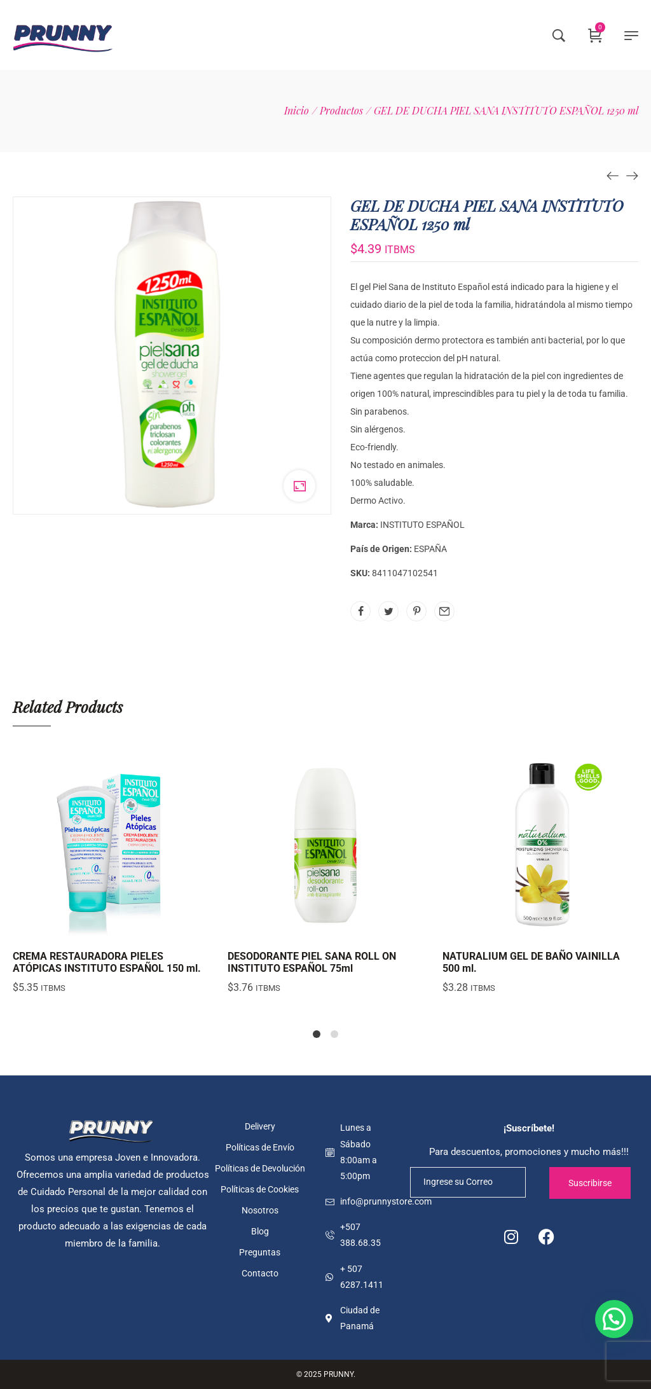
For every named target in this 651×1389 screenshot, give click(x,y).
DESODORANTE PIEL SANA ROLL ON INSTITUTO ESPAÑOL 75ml (312, 962)
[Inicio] (296, 110)
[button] (614, 1319)
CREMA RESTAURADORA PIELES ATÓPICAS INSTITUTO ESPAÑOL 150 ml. (107, 962)
